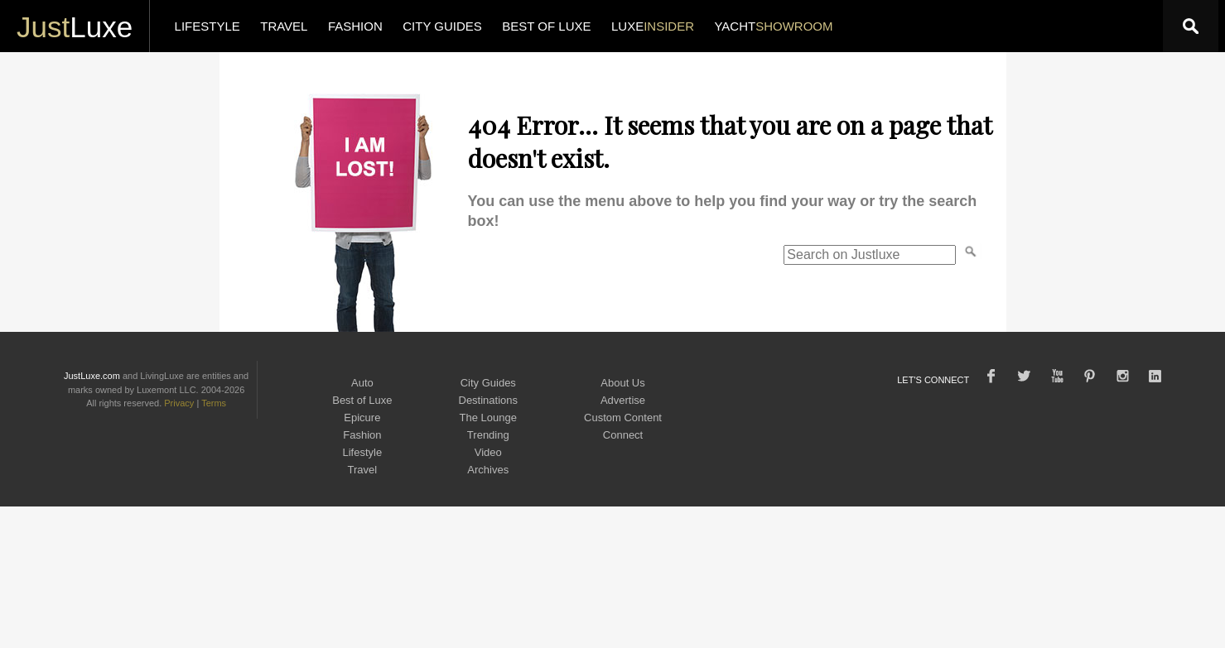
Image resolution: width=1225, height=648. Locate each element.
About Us (622, 383)
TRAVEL (283, 26)
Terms (213, 403)
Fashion (362, 435)
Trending (488, 435)
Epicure (362, 417)
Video (488, 452)
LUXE (652, 26)
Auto (362, 383)
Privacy (179, 403)
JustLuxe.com (92, 376)
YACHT (773, 26)
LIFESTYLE (207, 26)
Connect (623, 435)
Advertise (622, 400)
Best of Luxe (362, 400)
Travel (363, 469)
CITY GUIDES (442, 26)
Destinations (488, 400)
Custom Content (623, 417)
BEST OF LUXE (546, 26)
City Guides (488, 383)
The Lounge (488, 417)
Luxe (75, 27)
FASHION (355, 26)
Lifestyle (363, 452)
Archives (488, 469)
